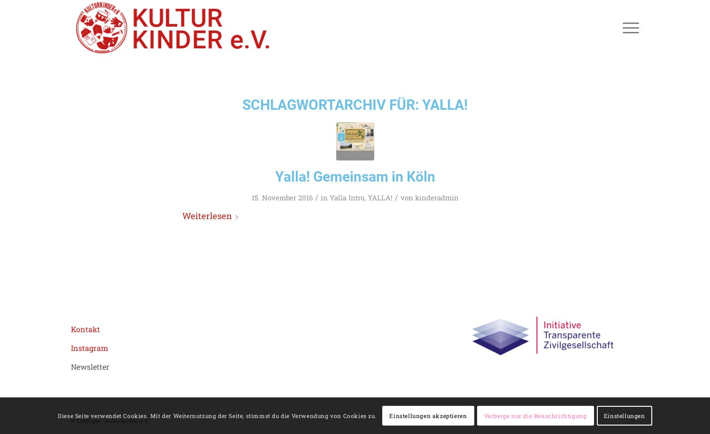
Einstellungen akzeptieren (428, 415)
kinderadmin (437, 197)
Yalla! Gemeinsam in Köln (355, 176)
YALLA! (380, 197)
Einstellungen (624, 415)
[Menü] (628, 27)
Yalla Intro (347, 197)
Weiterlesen (212, 215)
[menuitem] (628, 27)
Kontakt (85, 329)
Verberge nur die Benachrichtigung (535, 415)
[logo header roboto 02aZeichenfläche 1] (174, 27)
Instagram (89, 348)
